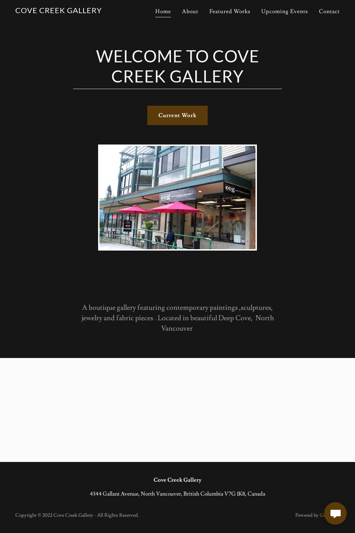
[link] (58, 11)
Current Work (177, 115)
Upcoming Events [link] (284, 11)
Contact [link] (329, 11)
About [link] (190, 11)
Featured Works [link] (229, 11)
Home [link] (163, 11)
